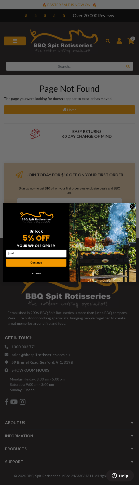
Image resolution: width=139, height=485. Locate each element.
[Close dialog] (132, 206)
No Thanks (36, 273)
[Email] (36, 253)
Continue (36, 262)
